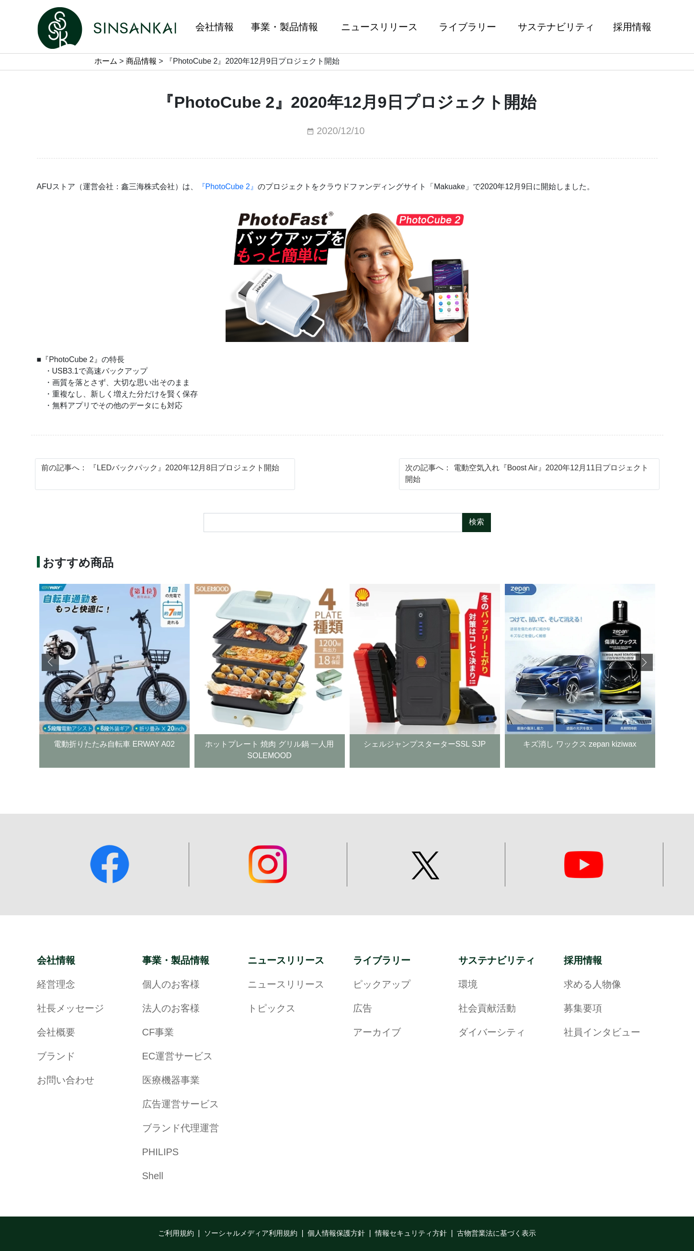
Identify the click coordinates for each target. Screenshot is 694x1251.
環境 (468, 985)
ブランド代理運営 (180, 1129)
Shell (152, 1176)
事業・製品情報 (175, 960)
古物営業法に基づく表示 (496, 1234)
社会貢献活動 (487, 1009)
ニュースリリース (286, 960)
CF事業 (158, 1033)
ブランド (56, 1057)
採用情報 (583, 960)
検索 (476, 522)
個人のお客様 (171, 985)
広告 (362, 1009)
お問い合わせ (65, 1081)
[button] (644, 662)
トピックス (272, 1009)
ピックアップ (381, 985)
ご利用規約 (176, 1234)
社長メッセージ (70, 1009)
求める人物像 (592, 985)
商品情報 (141, 61)
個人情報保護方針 (336, 1234)
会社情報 (56, 960)
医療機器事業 (171, 1081)
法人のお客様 (171, 1009)
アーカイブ (377, 1033)
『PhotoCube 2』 (228, 187)
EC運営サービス (177, 1057)
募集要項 (583, 1009)
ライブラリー (381, 960)
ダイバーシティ (491, 1033)
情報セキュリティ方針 (411, 1234)
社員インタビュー (602, 1033)
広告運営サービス (180, 1105)
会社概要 (56, 1033)
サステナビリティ (496, 960)
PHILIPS (160, 1153)
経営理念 (56, 985)
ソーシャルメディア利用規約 (250, 1234)
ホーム (105, 61)
